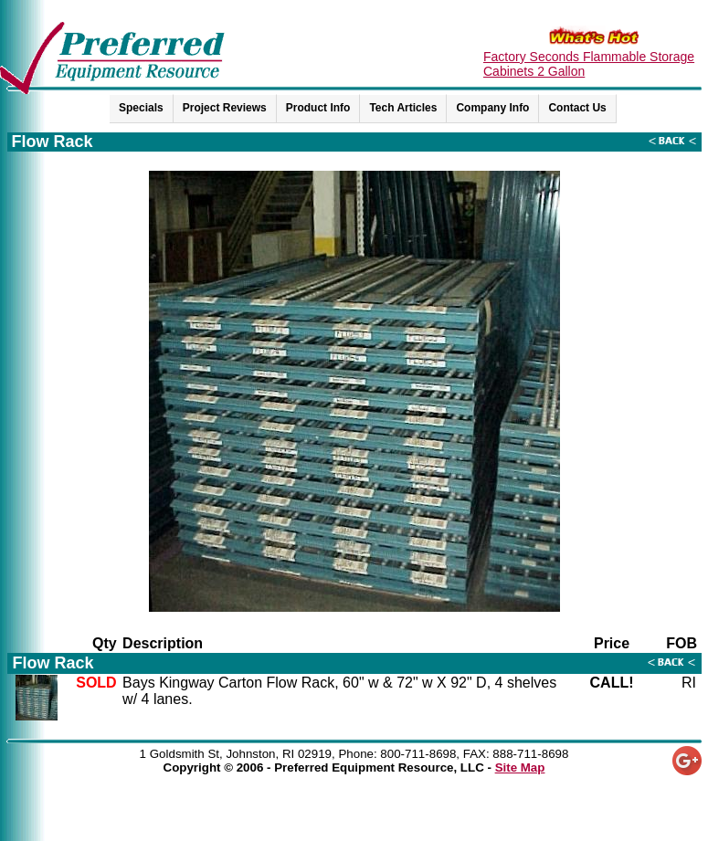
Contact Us (577, 107)
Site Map (520, 767)
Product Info (318, 107)
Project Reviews (225, 107)
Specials (141, 107)
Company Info (492, 107)
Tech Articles (403, 107)
